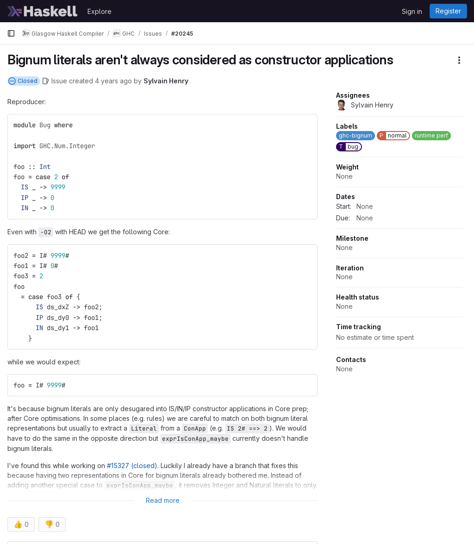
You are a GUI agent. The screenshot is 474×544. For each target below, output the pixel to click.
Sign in (412, 11)
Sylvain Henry (165, 81)
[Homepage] (42, 11)
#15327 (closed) (132, 465)
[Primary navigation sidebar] (11, 33)
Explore (99, 11)
